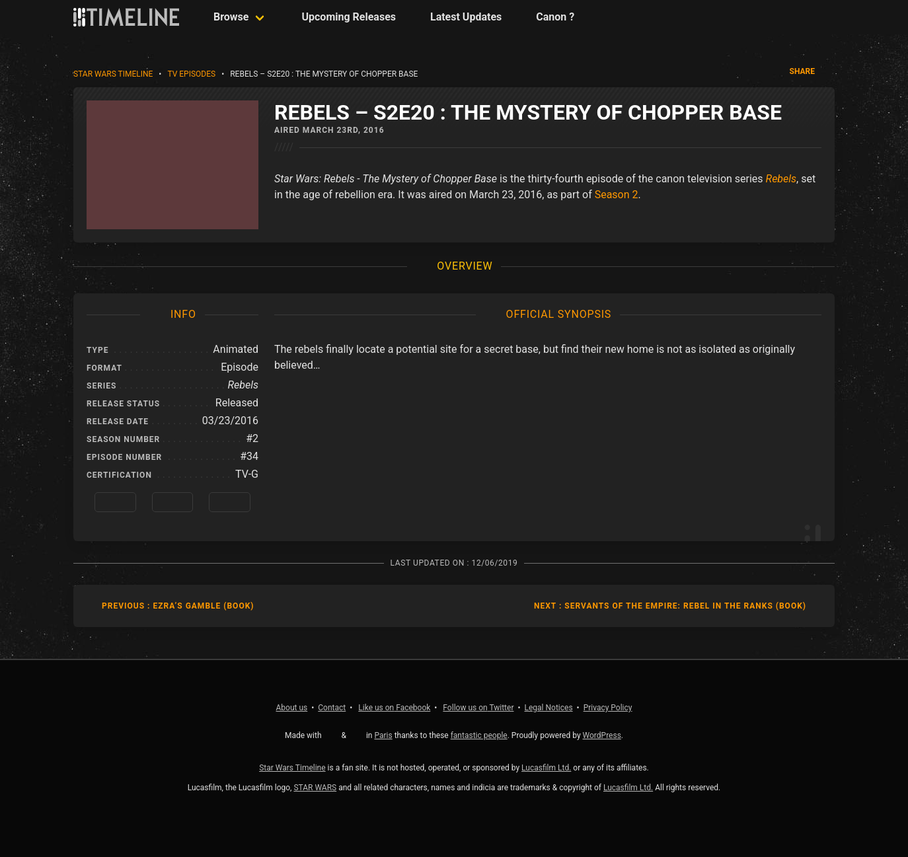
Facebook (394, 707)
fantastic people (479, 735)
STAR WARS (314, 787)
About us (292, 707)
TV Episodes (191, 74)
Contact (332, 707)
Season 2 (616, 194)
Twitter (478, 707)
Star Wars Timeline (113, 74)
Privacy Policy (608, 707)
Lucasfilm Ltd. (546, 767)
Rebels (781, 178)
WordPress (602, 735)
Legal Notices (549, 707)
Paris (383, 735)
